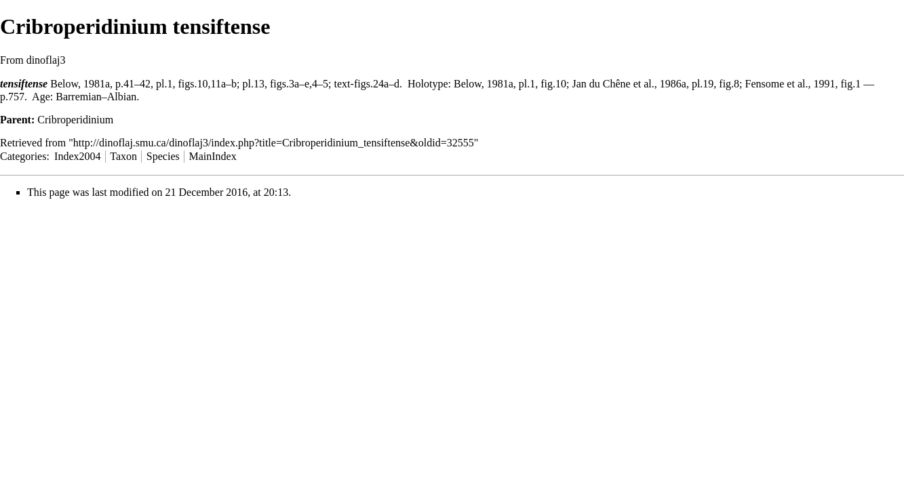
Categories (23, 156)
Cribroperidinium (75, 119)
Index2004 (77, 156)
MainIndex (212, 156)
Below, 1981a (80, 83)
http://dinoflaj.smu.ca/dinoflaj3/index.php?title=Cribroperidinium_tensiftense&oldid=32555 (273, 142)
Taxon (123, 156)
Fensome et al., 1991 (790, 83)
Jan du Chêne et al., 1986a (629, 83)
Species (163, 156)
